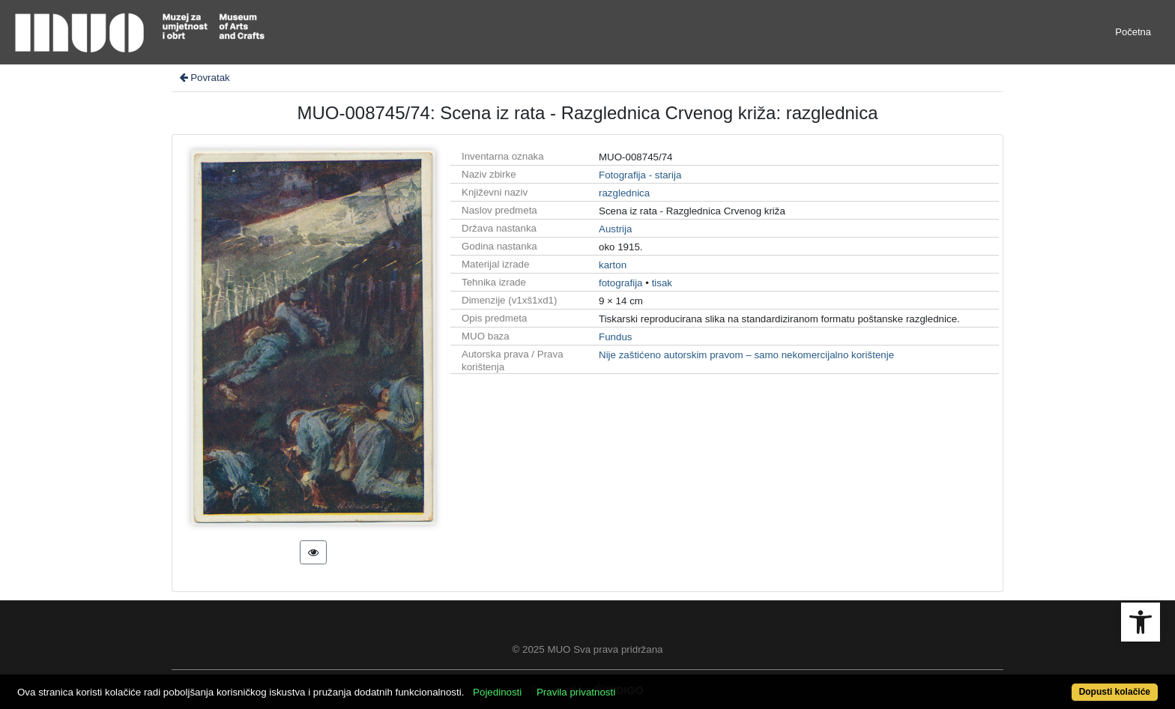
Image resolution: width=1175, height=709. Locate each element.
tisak (662, 283)
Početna (1133, 31)
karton (612, 265)
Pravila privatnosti (576, 692)
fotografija (621, 283)
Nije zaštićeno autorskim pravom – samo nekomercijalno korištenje (746, 354)
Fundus (615, 337)
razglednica (624, 193)
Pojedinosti (497, 692)
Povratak (204, 77)
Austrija (615, 229)
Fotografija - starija (640, 175)
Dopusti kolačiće (1114, 692)
